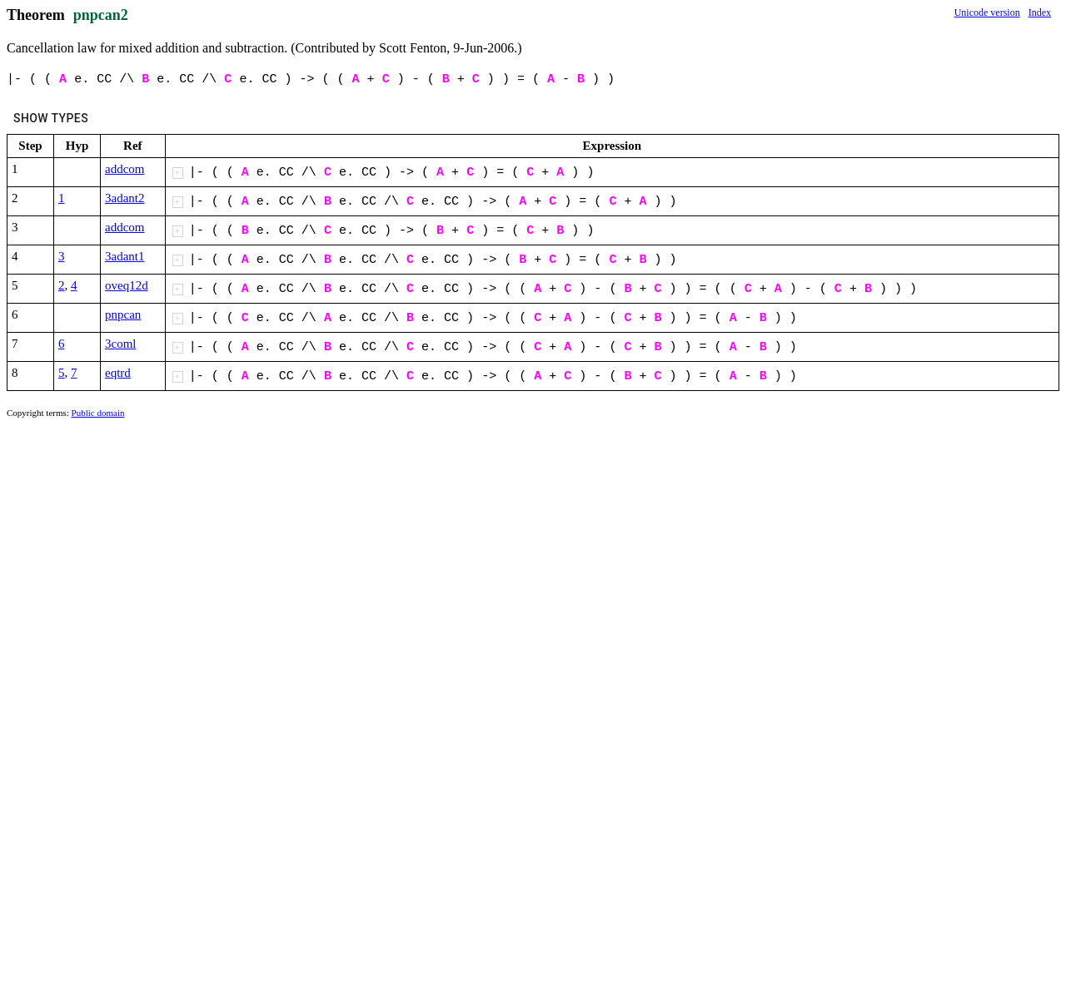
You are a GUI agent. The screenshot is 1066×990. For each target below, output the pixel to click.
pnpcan (123, 314)
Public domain (98, 413)
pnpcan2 (100, 15)
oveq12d (126, 285)
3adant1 (124, 256)
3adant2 (124, 198)
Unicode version (987, 12)
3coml (121, 343)
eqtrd (118, 372)
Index (1040, 12)
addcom (124, 169)
